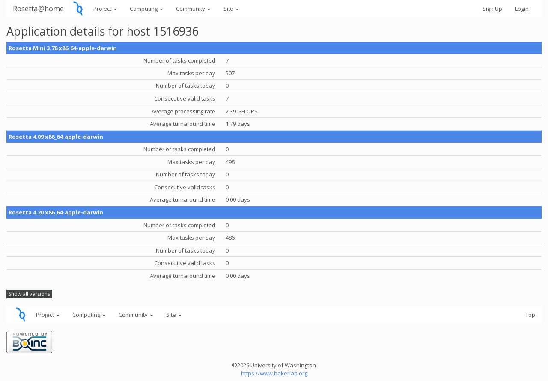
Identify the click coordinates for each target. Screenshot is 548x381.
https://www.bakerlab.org (274, 373)
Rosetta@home (38, 8)
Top (530, 314)
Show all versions (29, 294)
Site (231, 8)
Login (522, 8)
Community (193, 8)
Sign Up (492, 8)
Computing (146, 8)
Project (105, 8)
